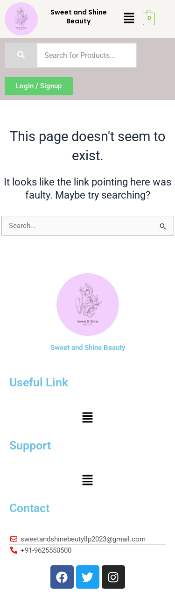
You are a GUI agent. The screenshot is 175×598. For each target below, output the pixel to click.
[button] (128, 18)
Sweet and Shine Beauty (78, 16)
